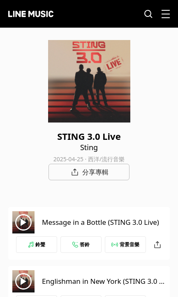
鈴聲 (36, 244)
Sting (89, 147)
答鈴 (81, 244)
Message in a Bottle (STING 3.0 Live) (100, 222)
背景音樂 (125, 244)
